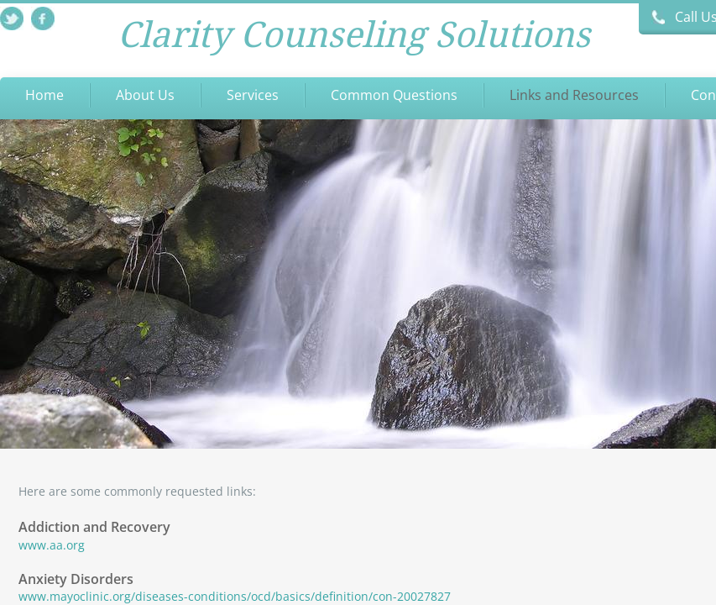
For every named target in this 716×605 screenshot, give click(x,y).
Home (44, 95)
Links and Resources (574, 95)
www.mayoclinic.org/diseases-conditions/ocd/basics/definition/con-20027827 (234, 596)
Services (253, 95)
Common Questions (394, 95)
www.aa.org (51, 545)
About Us (145, 95)
